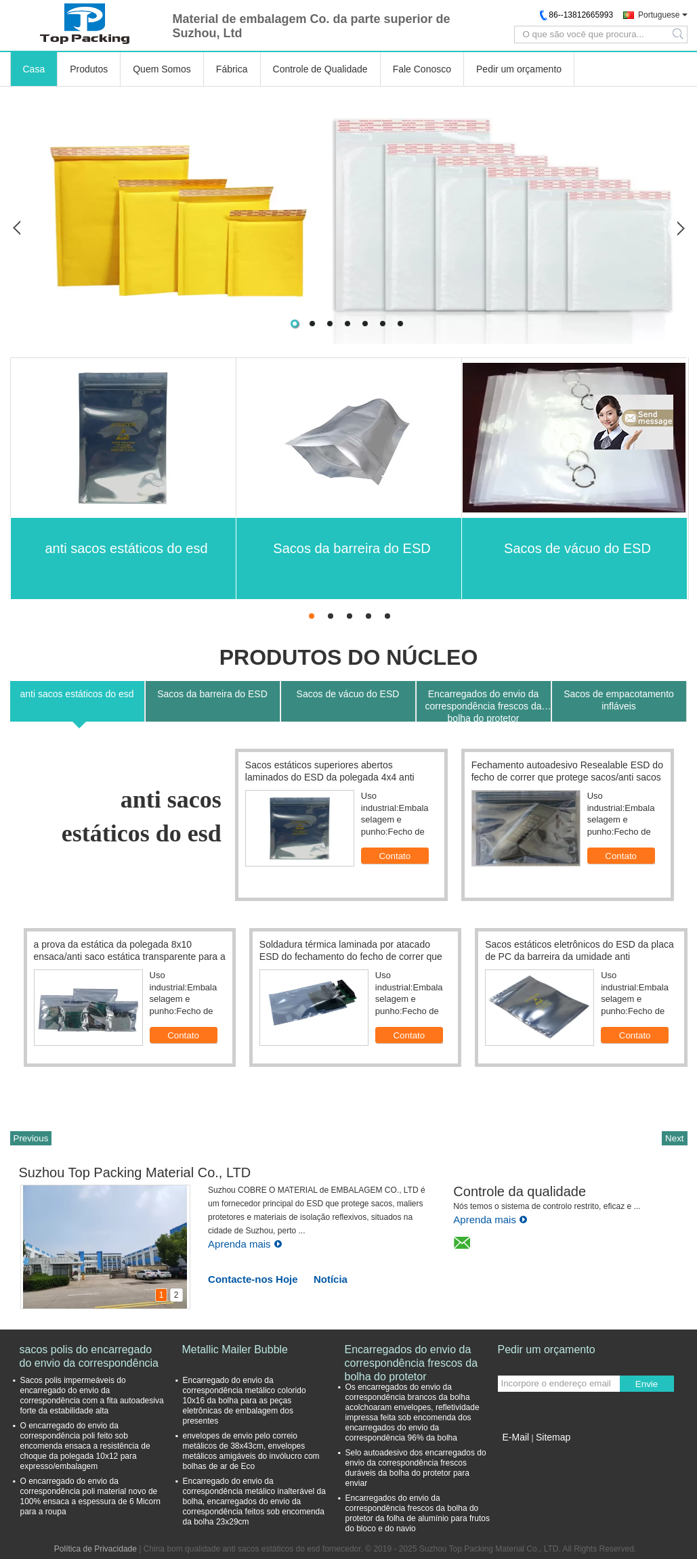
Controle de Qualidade (320, 69)
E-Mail (516, 1437)
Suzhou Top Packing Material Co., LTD (135, 1172)
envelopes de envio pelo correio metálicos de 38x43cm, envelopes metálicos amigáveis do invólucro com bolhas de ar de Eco (251, 1451)
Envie (646, 1384)
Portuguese (658, 15)
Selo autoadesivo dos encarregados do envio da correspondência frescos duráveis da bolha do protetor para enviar (415, 1468)
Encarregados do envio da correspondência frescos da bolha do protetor (411, 1357)
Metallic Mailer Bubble (235, 1349)
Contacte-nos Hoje (253, 1279)
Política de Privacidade (95, 1549)
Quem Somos (162, 69)
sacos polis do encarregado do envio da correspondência (89, 1356)
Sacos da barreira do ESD (351, 548)
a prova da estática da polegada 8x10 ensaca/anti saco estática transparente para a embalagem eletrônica (130, 956)
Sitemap (553, 1437)
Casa (34, 69)
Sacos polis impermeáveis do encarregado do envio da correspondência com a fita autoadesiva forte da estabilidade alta (92, 1395)
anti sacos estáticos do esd (126, 548)
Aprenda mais (245, 1244)
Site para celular (531, 1454)
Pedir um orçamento (519, 69)
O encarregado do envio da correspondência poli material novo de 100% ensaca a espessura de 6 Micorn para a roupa (90, 1496)
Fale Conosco (422, 69)
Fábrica (232, 69)
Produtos (89, 69)
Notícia (330, 1279)
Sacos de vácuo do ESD (577, 548)
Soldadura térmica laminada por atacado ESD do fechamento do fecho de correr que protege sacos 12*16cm (350, 956)
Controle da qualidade (519, 1191)
